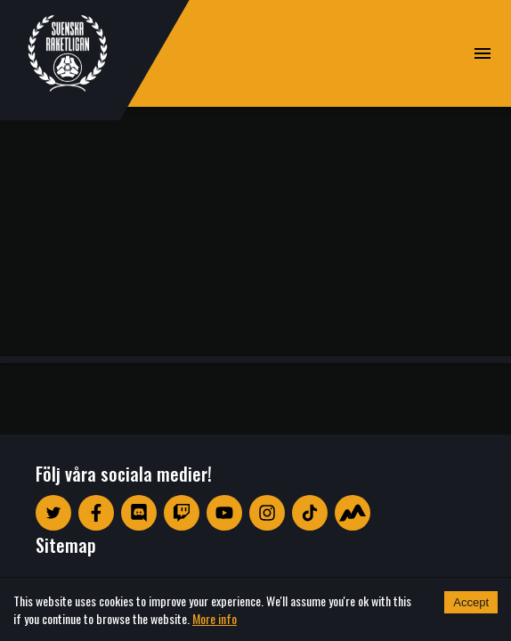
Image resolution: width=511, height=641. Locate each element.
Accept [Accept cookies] (471, 602)
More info (214, 618)
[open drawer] (482, 53)
